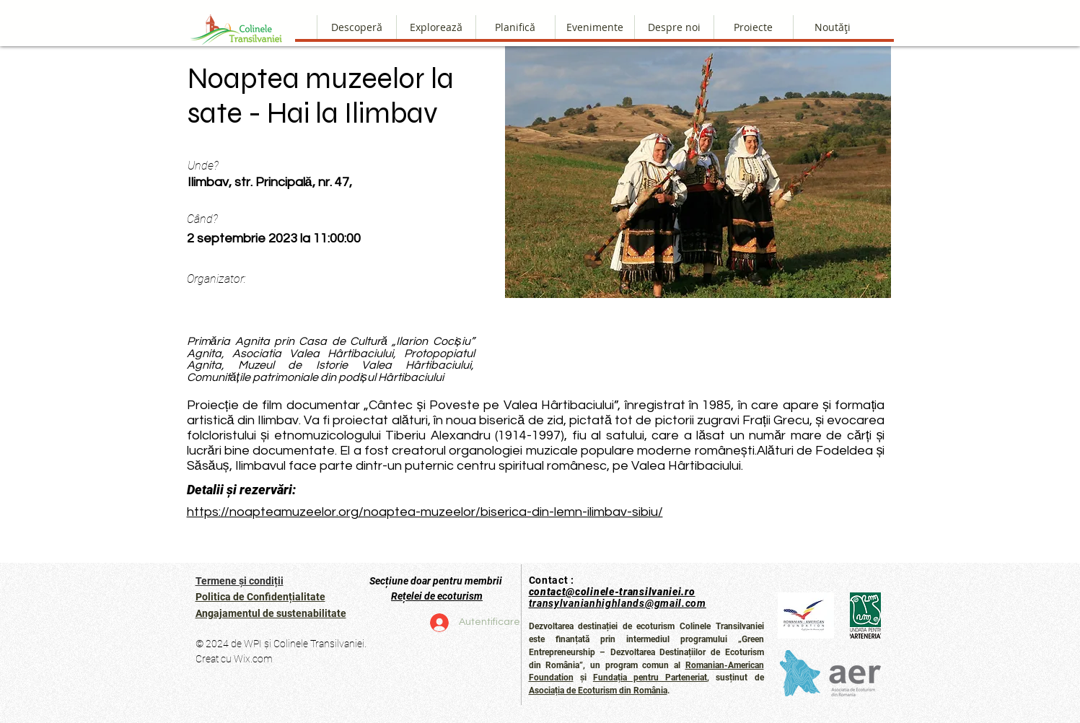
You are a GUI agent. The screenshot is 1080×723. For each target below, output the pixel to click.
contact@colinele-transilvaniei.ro (612, 591)
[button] (674, 27)
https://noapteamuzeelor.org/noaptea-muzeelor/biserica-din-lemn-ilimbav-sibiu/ (425, 512)
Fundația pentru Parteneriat (650, 677)
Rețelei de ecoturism (437, 596)
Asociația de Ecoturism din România (598, 690)
